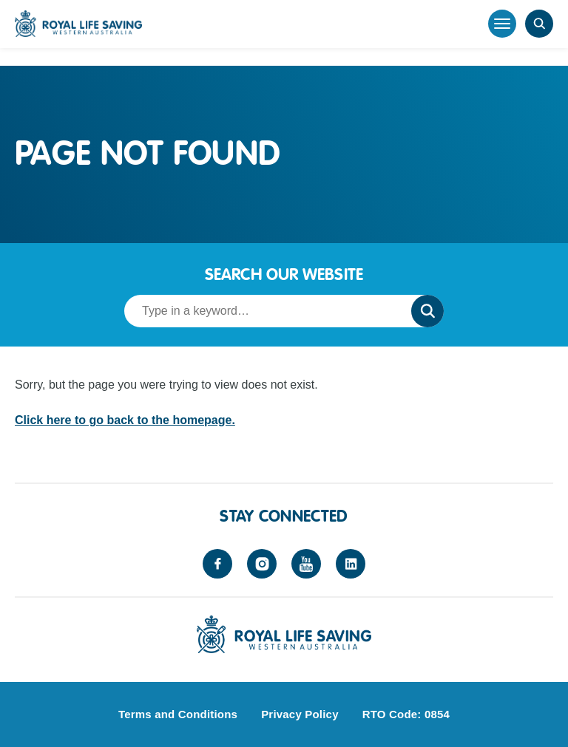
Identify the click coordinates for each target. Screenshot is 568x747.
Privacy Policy (300, 714)
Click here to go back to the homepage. (125, 420)
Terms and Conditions (177, 714)
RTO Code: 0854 (406, 714)
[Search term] (263, 311)
